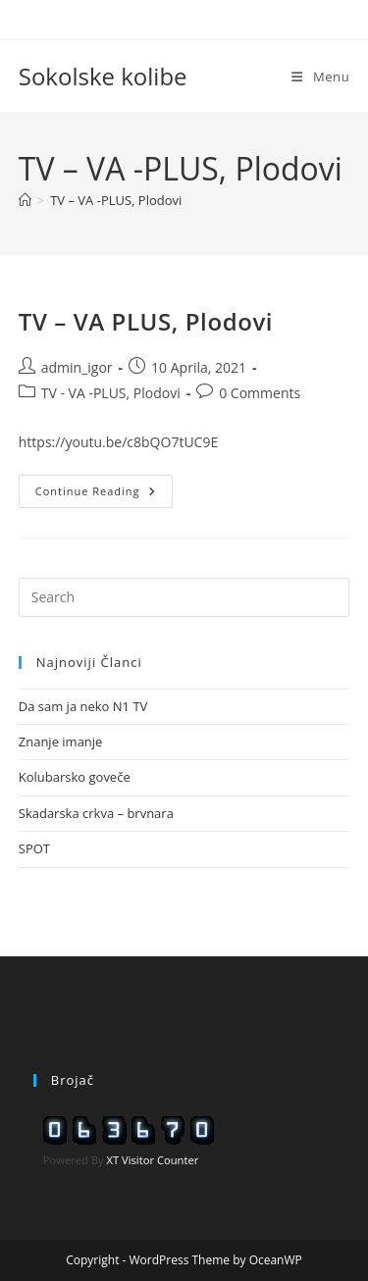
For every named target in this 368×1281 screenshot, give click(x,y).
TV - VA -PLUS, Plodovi (111, 393)
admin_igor (77, 367)
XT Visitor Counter (153, 1160)
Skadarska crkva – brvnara (96, 813)
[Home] (25, 200)
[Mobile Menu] (320, 76)
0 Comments (259, 393)
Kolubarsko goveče (75, 777)
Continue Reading (104, 495)
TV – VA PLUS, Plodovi (146, 321)
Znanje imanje (61, 741)
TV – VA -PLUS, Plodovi (116, 200)
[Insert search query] (184, 597)
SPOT (34, 848)
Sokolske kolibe (103, 76)
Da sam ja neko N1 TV (83, 706)
